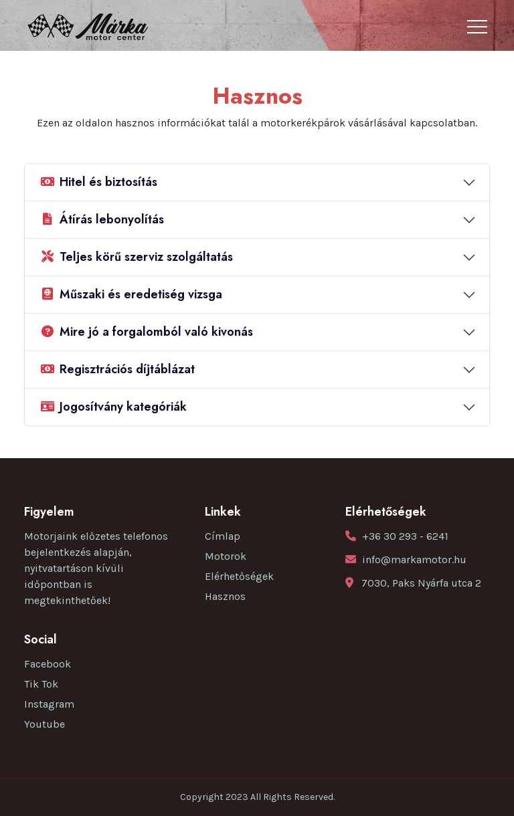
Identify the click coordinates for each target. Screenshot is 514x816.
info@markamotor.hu (414, 559)
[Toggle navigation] (477, 26)
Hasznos (225, 596)
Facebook (47, 663)
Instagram (49, 704)
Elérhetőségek (239, 576)
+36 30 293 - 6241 (405, 536)
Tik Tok (41, 684)
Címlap (222, 536)
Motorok (225, 556)
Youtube (44, 724)
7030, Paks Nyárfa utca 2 (421, 583)
